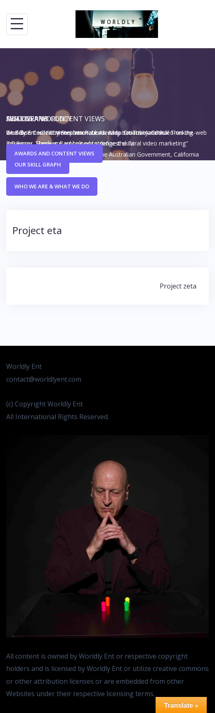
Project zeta (178, 286)
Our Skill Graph (37, 164)
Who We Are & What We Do (51, 186)
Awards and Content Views (54, 153)
